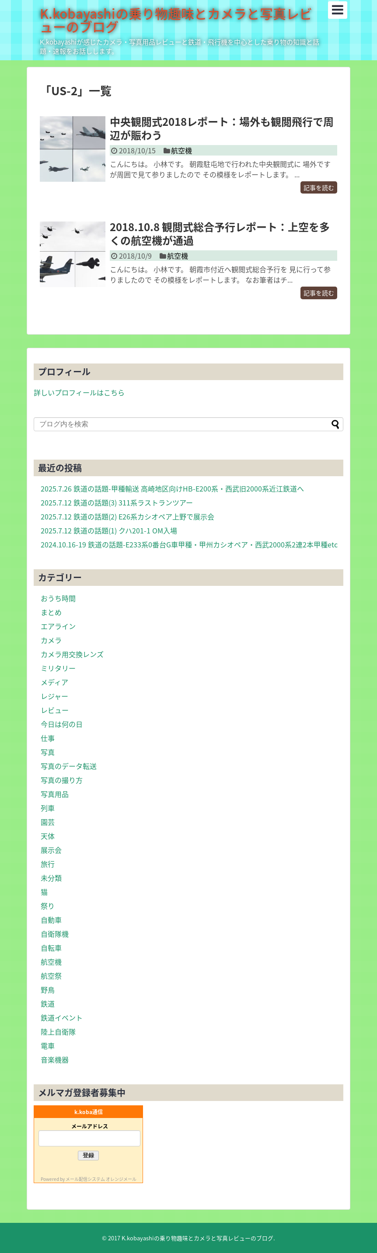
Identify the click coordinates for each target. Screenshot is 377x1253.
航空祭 (51, 975)
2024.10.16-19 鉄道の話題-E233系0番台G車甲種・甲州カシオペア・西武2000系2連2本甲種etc (189, 544)
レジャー (54, 696)
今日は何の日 (62, 724)
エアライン (58, 626)
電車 (48, 1045)
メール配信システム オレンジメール (101, 1179)
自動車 (51, 919)
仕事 (48, 738)
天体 (48, 836)
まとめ (51, 612)
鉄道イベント (62, 1017)
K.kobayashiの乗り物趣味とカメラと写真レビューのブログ (176, 19)
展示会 (51, 850)
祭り (48, 905)
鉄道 (48, 1003)
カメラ (51, 640)
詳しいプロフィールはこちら (79, 392)
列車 (48, 808)
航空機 (181, 150)
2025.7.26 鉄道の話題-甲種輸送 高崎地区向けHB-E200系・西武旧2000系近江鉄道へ (172, 488)
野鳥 (48, 989)
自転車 (51, 947)
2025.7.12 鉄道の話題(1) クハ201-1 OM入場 (109, 530)
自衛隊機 (55, 933)
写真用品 (55, 794)
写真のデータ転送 (69, 766)
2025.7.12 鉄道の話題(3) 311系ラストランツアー (117, 502)
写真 (48, 752)
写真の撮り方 (62, 780)
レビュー (55, 710)
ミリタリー (58, 668)
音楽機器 (55, 1059)
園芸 (48, 822)
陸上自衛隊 (58, 1031)
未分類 (51, 877)
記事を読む (319, 187)
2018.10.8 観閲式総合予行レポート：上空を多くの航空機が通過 (220, 233)
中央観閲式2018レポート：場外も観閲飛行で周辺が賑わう (222, 128)
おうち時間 (58, 598)
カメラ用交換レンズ (72, 654)
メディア (54, 682)
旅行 (48, 863)
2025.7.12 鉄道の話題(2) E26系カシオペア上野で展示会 (127, 516)
